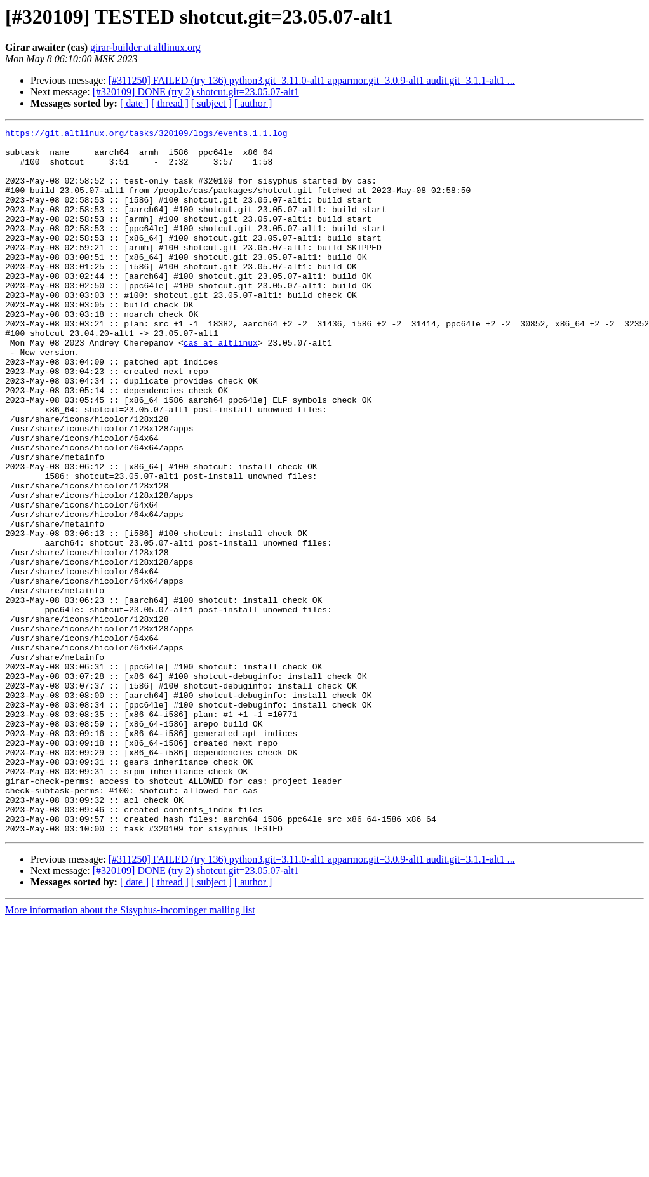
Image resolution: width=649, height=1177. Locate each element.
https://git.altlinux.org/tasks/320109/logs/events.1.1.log (146, 134)
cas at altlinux (221, 386)
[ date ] (134, 103)
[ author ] (253, 103)
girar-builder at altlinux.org (145, 47)
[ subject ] (211, 103)
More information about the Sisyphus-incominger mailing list (130, 1051)
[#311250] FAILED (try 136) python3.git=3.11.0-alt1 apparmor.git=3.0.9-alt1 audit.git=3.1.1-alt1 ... (312, 80)
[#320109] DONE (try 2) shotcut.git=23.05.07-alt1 (196, 91)
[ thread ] (170, 103)
